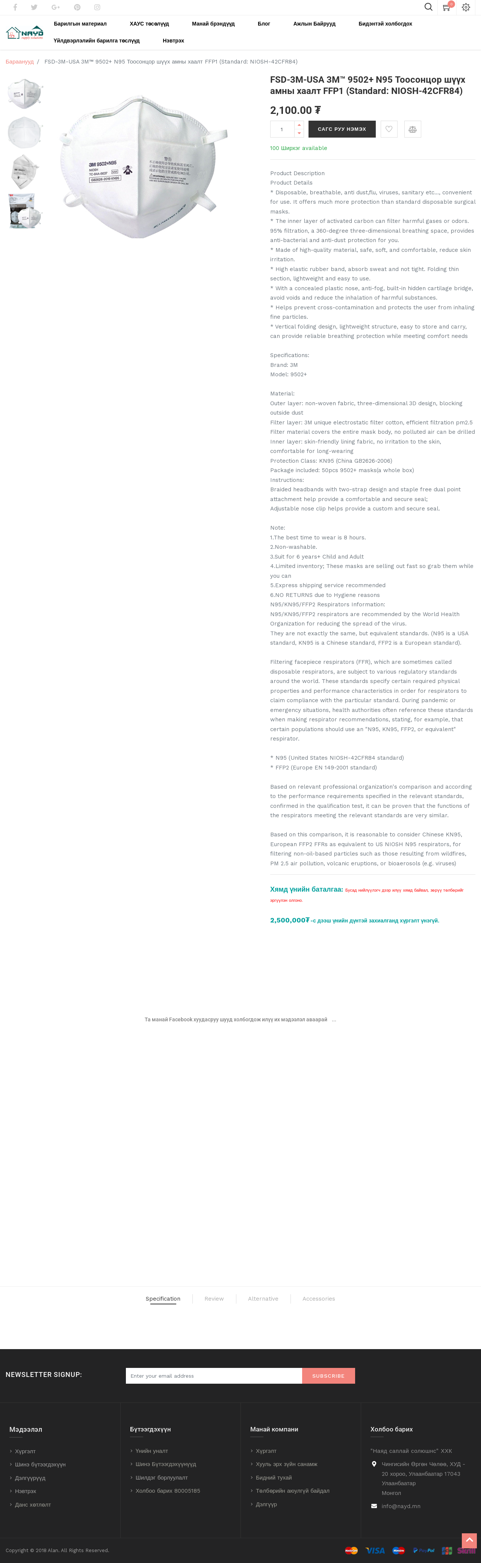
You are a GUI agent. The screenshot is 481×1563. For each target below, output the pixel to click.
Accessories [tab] (357, 1299)
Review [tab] (203, 1299)
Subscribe (328, 1376)
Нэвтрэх (25, 1491)
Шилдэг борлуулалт (162, 1477)
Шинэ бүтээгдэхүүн (40, 1464)
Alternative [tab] (274, 1299)
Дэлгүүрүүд (30, 1478)
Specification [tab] (127, 1299)
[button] (389, 125)
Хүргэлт (25, 1451)
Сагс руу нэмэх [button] (342, 125)
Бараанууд (20, 57)
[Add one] (299, 121)
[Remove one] (299, 129)
